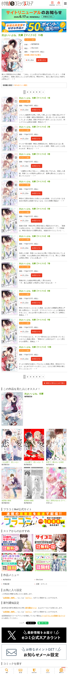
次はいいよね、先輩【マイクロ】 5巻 (34, 209)
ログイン (58, 3)
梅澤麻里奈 (35, 44)
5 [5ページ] (36, 92)
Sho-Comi (34, 48)
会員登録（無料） (9, 598)
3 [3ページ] (30, 92)
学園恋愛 (6, 584)
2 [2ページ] (27, 92)
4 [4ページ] (33, 92)
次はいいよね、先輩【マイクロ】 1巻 (34, 98)
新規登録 (52, 3)
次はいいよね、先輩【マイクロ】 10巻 (35, 347)
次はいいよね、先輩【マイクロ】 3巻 (34, 154)
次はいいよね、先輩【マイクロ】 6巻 (34, 236)
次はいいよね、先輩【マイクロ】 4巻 (34, 181)
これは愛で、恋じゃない (10, 462)
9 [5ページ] (39, 92)
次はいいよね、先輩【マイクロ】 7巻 (34, 263)
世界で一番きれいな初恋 (55, 462)
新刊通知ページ (31, 608)
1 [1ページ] (24, 92)
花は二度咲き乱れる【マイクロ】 (56, 500)
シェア (21, 623)
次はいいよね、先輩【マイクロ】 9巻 (34, 320)
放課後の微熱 (6, 500)
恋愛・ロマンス (41, 584)
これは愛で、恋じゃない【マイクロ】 (34, 462)
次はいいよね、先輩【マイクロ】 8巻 (34, 291)
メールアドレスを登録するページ (53, 616)
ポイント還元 (31, 39)
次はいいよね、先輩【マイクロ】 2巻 (34, 127)
